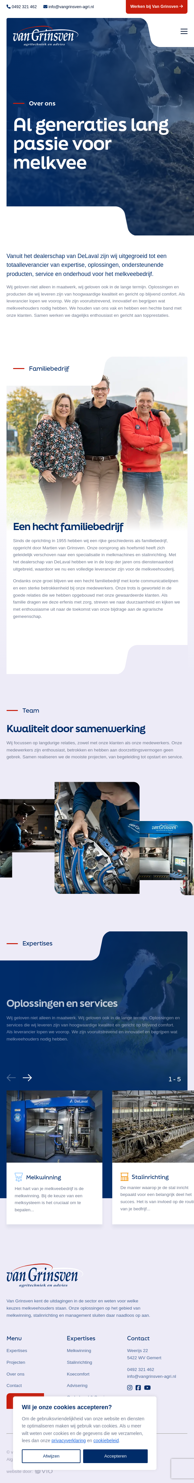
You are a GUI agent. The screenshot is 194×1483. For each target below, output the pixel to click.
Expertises (17, 1350)
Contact (14, 1385)
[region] (85, 1433)
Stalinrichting (79, 1362)
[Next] (26, 1076)
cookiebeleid (106, 1440)
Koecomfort (78, 1374)
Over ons (15, 1374)
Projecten (16, 1362)
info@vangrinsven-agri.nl (151, 1376)
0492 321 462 (140, 1369)
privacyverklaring (69, 1440)
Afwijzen (51, 1456)
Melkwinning (79, 1350)
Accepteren (115, 1456)
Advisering (77, 1385)
